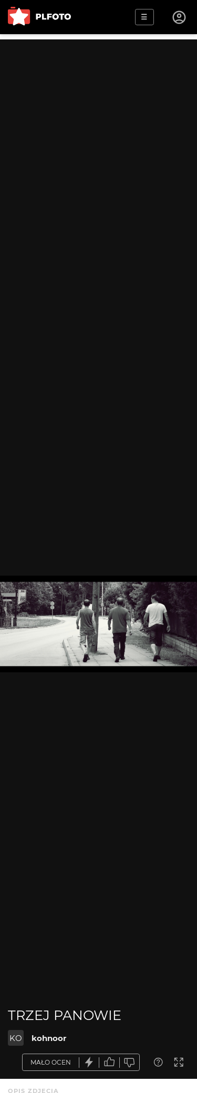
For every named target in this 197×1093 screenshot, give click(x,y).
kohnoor (49, 1038)
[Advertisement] (98, 137)
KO (15, 1038)
